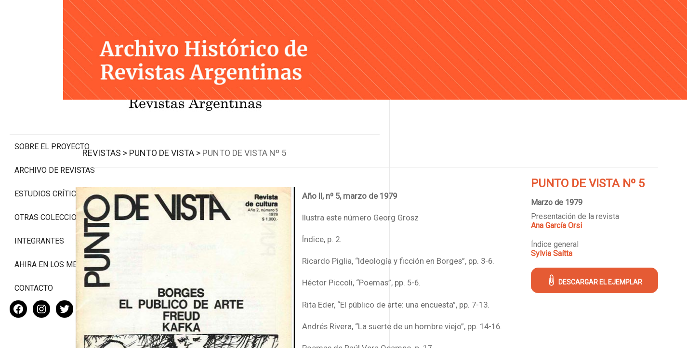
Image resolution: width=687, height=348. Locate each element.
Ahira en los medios (54, 233)
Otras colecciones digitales (52, 181)
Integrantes (39, 209)
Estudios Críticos (50, 153)
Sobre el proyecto (52, 106)
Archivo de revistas (54, 129)
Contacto (33, 256)
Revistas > (162, 144)
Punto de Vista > (222, 144)
